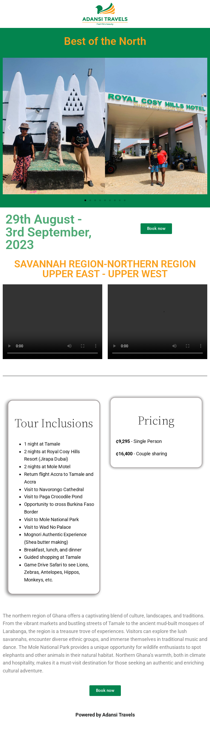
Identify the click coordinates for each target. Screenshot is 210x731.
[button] (8, 127)
